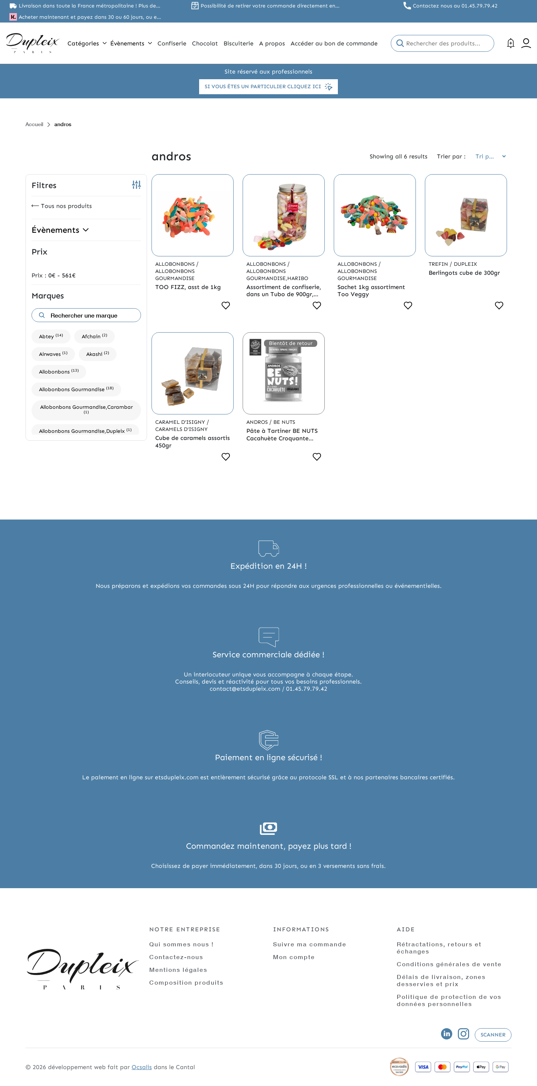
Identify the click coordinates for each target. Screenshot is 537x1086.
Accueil (34, 124)
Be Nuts (284, 422)
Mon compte (294, 956)
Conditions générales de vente (449, 963)
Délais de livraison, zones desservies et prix (441, 980)
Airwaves (53, 353)
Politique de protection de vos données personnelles (449, 1000)
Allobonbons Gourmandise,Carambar (86, 409)
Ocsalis (142, 1067)
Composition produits (186, 982)
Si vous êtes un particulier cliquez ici (268, 86)
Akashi (97, 353)
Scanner (493, 1035)
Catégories (87, 43)
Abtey (51, 336)
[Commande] (488, 156)
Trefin (439, 264)
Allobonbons (59, 371)
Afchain (94, 336)
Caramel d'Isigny (181, 422)
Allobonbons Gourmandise (76, 389)
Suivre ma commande (309, 943)
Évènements (131, 43)
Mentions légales (178, 969)
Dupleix (465, 264)
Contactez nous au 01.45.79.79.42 (455, 6)
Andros (257, 422)
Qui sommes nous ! (181, 943)
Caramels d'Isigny (181, 429)
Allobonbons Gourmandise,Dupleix (85, 430)
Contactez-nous (176, 956)
